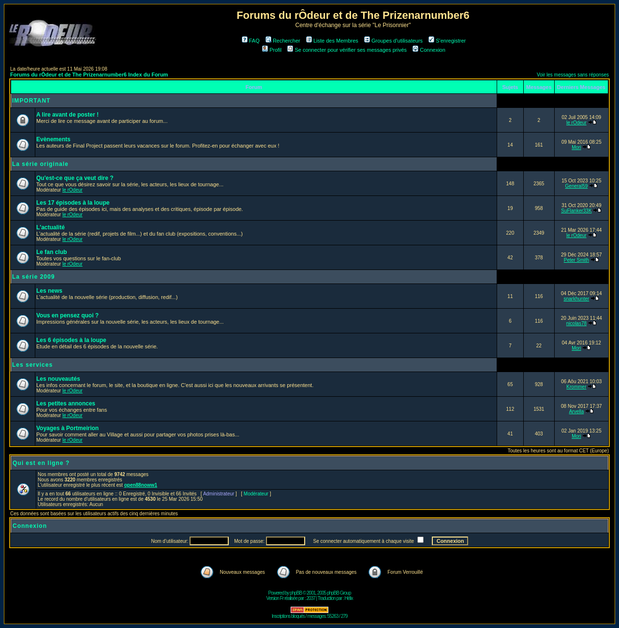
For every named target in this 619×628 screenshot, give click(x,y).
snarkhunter (577, 298)
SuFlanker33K (576, 210)
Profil (271, 50)
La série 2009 (33, 276)
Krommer (576, 386)
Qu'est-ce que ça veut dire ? (75, 178)
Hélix (348, 598)
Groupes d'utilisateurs (393, 41)
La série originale (40, 164)
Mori (576, 147)
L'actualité (50, 227)
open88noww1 (140, 485)
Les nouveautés (58, 378)
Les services (32, 364)
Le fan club (51, 252)
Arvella (576, 411)
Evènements (53, 139)
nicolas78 (576, 323)
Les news (49, 290)
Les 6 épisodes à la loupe (71, 340)
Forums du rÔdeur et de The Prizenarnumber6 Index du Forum (89, 74)
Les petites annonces (65, 403)
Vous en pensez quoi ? (67, 315)
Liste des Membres (332, 41)
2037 (311, 598)
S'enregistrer (447, 41)
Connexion (429, 50)
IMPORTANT (31, 100)
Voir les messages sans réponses (573, 74)
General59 (576, 186)
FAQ (251, 41)
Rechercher (282, 41)
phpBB (296, 593)
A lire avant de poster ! (67, 114)
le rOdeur (576, 122)
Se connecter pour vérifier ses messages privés (347, 50)
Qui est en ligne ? (41, 463)
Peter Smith (576, 260)
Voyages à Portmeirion (67, 428)
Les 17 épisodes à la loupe (72, 202)
